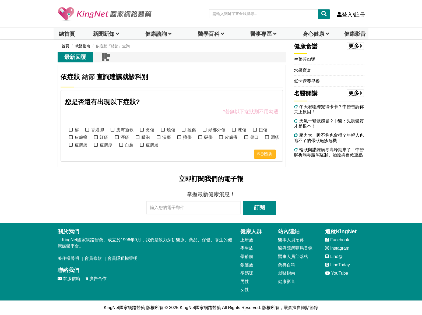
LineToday (337, 265)
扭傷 (263, 130)
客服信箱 (69, 278)
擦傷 (187, 137)
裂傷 (208, 137)
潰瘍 (166, 137)
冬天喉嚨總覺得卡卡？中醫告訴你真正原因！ (329, 109)
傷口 (254, 137)
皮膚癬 (81, 137)
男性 (244, 281)
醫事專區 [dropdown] (261, 34)
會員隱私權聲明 (122, 258)
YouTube (336, 273)
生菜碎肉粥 (304, 59)
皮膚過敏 (124, 130)
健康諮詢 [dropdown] (156, 34)
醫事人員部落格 (293, 256)
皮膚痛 (81, 145)
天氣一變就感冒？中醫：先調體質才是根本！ (329, 123)
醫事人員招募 (291, 240)
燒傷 (171, 130)
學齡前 (246, 256)
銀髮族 (246, 265)
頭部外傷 (217, 130)
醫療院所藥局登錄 (295, 248)
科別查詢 (264, 154)
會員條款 (93, 258)
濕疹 (275, 137)
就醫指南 (286, 273)
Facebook (337, 240)
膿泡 (145, 137)
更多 (356, 46)
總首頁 (67, 34)
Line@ (334, 256)
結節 (88, 76)
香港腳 (97, 130)
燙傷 (150, 130)
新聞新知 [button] (103, 34)
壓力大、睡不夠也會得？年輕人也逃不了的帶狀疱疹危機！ (329, 138)
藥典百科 (286, 265)
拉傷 (191, 130)
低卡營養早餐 (307, 81)
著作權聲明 (68, 258)
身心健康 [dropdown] (313, 34)
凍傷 (242, 130)
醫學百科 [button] (208, 34)
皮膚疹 (106, 145)
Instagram (337, 248)
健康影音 (355, 34)
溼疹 (125, 137)
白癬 (129, 145)
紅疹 (104, 137)
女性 (244, 289)
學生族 (246, 248)
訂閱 (259, 208)
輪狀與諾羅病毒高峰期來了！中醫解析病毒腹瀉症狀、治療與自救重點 (329, 152)
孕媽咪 (246, 273)
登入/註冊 (351, 14)
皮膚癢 (231, 137)
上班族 (246, 240)
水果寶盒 (302, 70)
